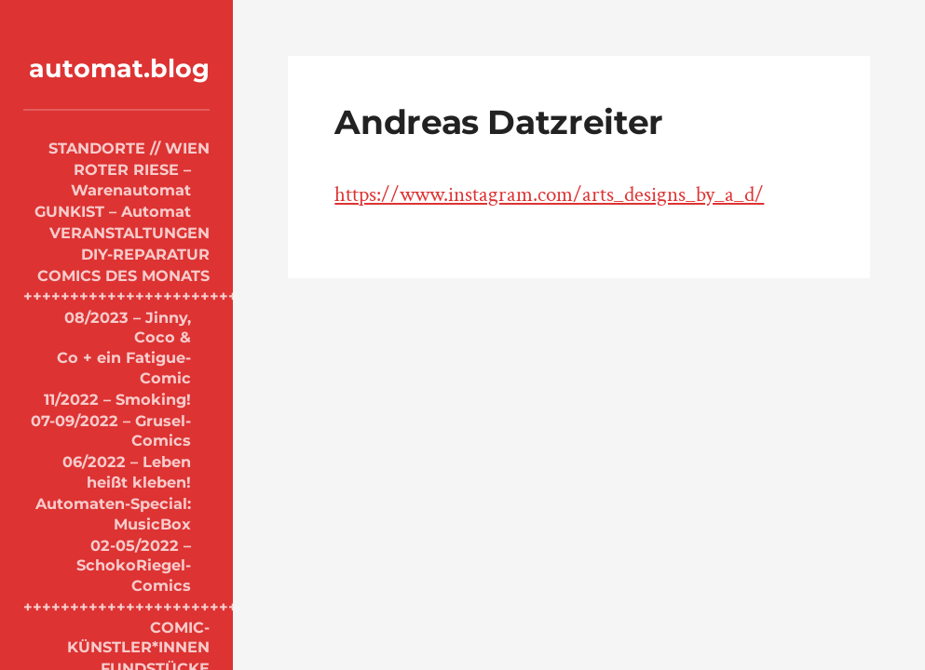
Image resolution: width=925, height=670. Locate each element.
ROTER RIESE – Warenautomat (131, 179)
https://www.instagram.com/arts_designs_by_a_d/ (549, 194)
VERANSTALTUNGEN (129, 232)
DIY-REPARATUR (145, 254)
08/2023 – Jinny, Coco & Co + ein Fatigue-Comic (124, 347)
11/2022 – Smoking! (117, 399)
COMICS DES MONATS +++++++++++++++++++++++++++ (116, 285)
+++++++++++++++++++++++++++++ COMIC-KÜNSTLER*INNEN (116, 626)
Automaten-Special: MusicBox (113, 513)
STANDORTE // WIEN (129, 148)
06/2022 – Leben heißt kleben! (126, 471)
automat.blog (119, 68)
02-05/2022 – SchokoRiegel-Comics (133, 565)
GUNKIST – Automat (112, 211)
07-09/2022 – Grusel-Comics (111, 430)
